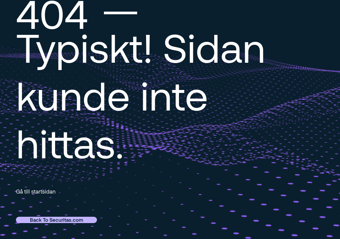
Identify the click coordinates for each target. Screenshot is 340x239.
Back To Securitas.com (56, 220)
